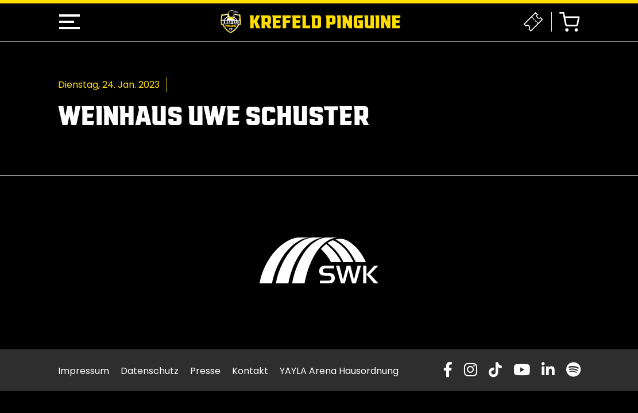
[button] (69, 21)
